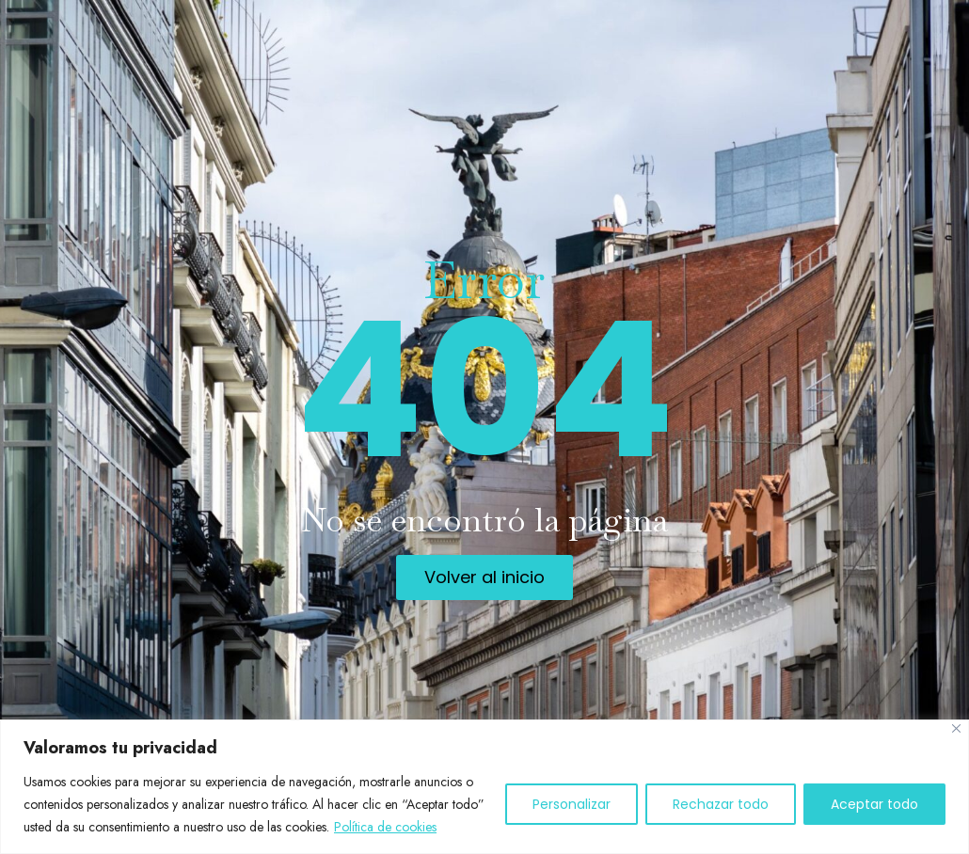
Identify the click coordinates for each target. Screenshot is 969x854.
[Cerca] (956, 728)
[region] (484, 787)
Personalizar (571, 804)
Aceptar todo (874, 804)
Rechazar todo (721, 804)
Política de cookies (385, 826)
